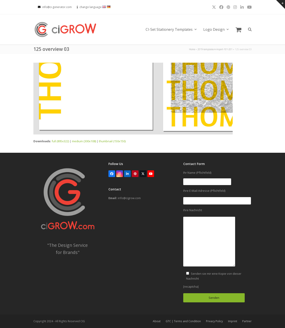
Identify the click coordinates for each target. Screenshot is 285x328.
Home (192, 49)
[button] (238, 29)
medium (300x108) (84, 141)
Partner (247, 321)
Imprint (232, 321)
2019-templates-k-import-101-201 (214, 49)
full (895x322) (60, 141)
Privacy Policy (214, 321)
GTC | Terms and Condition (183, 321)
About (157, 321)
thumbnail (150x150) (112, 141)
